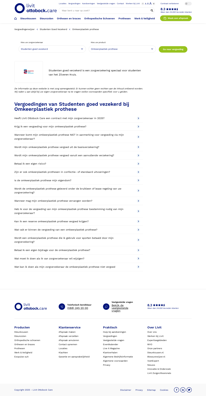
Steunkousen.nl (155, 352)
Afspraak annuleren (69, 340)
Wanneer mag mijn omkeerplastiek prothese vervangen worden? (77, 201)
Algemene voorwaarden (115, 361)
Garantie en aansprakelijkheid (74, 356)
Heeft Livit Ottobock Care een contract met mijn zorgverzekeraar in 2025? (77, 118)
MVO (149, 344)
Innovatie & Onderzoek (159, 369)
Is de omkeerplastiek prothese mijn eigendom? (77, 180)
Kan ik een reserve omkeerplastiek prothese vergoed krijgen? (77, 221)
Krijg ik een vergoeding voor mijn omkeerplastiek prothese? (77, 126)
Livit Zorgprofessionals (159, 373)
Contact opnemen (68, 344)
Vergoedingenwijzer (24, 29)
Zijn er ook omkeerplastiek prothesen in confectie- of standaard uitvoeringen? (77, 172)
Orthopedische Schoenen (99, 18)
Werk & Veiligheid (144, 18)
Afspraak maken (67, 332)
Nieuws (151, 365)
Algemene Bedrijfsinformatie (118, 356)
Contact (120, 3)
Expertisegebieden (157, 340)
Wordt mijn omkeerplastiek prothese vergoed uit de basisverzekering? (77, 147)
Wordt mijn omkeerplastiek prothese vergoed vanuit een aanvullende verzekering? (77, 155)
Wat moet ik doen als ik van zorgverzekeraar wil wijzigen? (77, 258)
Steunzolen (46, 18)
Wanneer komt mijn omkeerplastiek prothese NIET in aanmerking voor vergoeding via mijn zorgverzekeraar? (77, 136)
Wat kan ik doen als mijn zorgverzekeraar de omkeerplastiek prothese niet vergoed (77, 267)
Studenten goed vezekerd (53, 29)
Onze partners (154, 348)
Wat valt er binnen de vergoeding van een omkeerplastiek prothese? (77, 230)
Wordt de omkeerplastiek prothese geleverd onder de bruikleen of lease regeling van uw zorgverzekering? (77, 190)
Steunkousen (28, 18)
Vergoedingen (74, 3)
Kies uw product (98, 42)
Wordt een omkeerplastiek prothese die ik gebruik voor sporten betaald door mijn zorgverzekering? (77, 240)
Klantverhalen (110, 352)
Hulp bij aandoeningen (114, 332)
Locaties (62, 3)
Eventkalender (110, 344)
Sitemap (151, 390)
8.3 (163, 9)
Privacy (106, 365)
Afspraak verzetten (68, 336)
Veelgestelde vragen (106, 3)
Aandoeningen (88, 3)
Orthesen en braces (69, 18)
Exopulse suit (21, 356)
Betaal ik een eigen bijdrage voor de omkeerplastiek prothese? (77, 250)
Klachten (63, 352)
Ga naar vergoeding (173, 49)
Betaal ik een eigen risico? (77, 163)
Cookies (164, 390)
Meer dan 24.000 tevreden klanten (176, 12)
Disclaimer (125, 390)
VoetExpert (153, 361)
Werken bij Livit (133, 3)
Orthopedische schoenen (27, 340)
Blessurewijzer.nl (156, 356)
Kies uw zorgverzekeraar (32, 42)
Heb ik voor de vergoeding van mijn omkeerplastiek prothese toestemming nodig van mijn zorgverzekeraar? (77, 211)
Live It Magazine (111, 348)
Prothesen (124, 18)
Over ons (152, 332)
